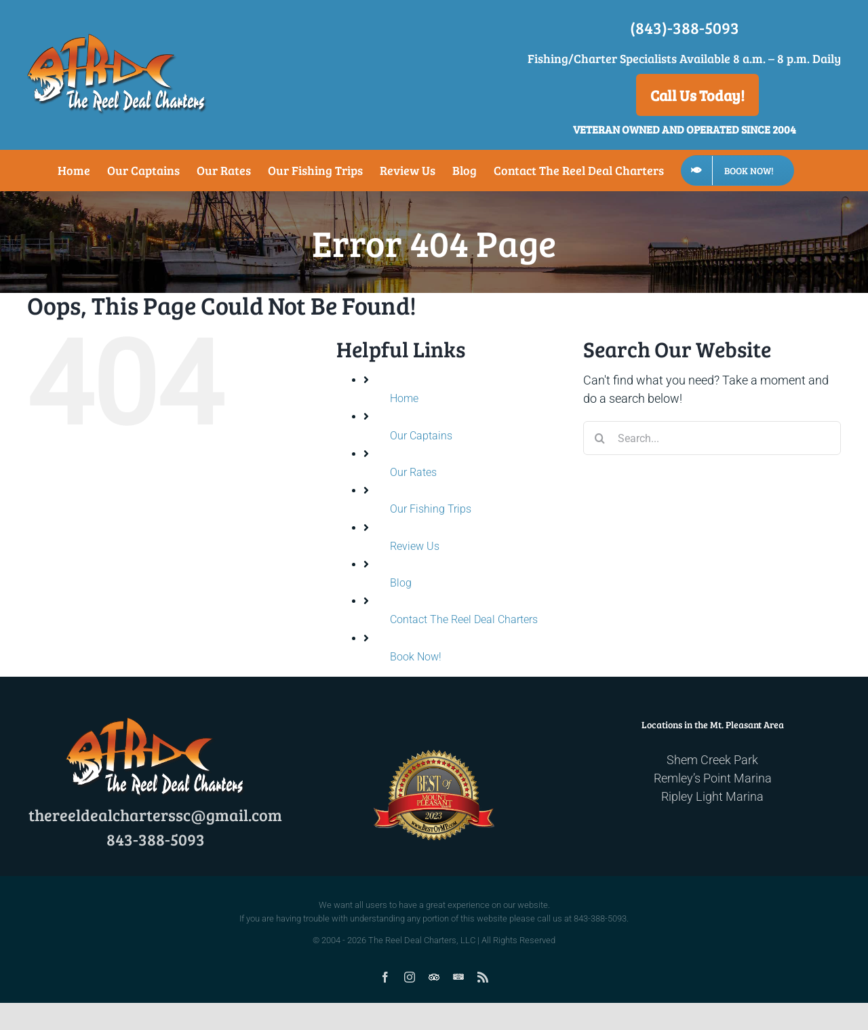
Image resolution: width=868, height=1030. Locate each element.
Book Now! (415, 656)
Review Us (414, 546)
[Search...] (712, 438)
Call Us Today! (697, 95)
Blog (401, 582)
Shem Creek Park (712, 760)
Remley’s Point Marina (713, 778)
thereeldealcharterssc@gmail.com (155, 815)
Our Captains (421, 435)
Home (404, 398)
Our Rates (413, 472)
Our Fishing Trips (430, 508)
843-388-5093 (155, 839)
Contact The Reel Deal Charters (464, 619)
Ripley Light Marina (712, 796)
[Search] (600, 438)
